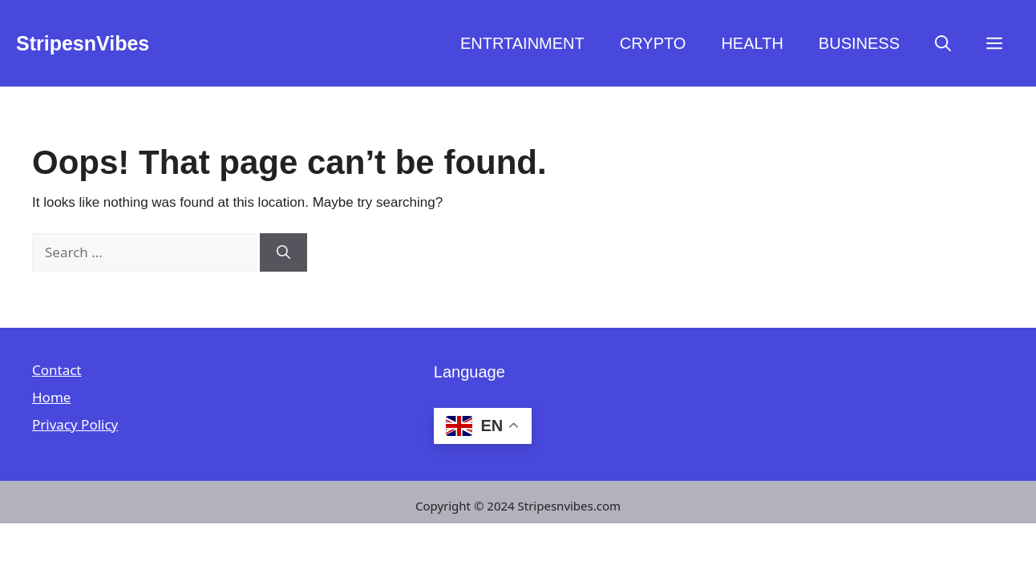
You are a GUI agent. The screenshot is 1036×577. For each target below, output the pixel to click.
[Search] (283, 252)
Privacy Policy (75, 424)
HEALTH (752, 43)
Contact (57, 370)
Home (51, 397)
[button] (943, 43)
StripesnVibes (82, 43)
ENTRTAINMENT (522, 43)
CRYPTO (653, 43)
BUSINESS (859, 43)
